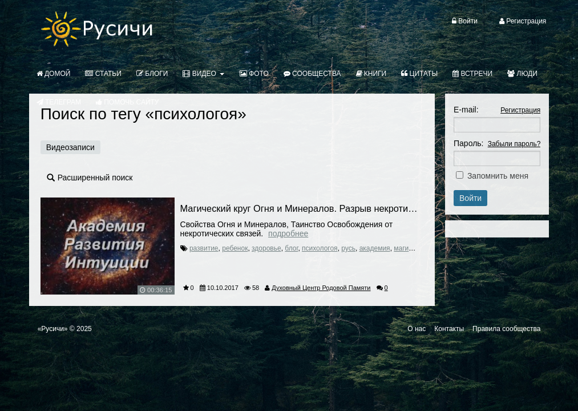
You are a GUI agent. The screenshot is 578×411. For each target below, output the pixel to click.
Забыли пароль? (514, 144)
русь (348, 248)
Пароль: (468, 143)
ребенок (235, 248)
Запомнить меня (497, 175)
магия (403, 248)
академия (374, 248)
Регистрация (520, 110)
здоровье (266, 248)
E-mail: (466, 109)
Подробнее (288, 233)
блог (291, 248)
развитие (204, 248)
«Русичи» (53, 329)
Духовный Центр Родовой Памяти (321, 287)
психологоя (320, 248)
